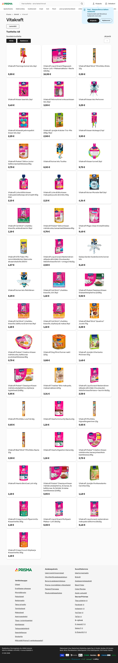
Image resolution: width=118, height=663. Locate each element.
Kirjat (41, 9)
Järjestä (107, 36)
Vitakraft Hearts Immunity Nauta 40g (58, 419)
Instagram (80, 608)
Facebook (79, 604)
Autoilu (113, 9)
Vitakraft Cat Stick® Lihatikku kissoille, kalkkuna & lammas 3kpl (22, 322)
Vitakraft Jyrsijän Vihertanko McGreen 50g (91, 353)
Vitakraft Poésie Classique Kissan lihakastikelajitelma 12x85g (92, 291)
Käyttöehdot (19, 624)
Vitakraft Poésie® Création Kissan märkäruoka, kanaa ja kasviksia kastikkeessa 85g (92, 452)
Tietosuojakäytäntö (22, 628)
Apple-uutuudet (81, 593)
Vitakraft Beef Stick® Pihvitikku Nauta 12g (23, 451)
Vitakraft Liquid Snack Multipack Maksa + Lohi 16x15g (57, 520)
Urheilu (80, 9)
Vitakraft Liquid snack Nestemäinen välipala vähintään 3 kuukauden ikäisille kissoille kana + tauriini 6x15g (94, 388)
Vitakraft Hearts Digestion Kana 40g (58, 450)
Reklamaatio (19, 600)
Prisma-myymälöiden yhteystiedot (58, 585)
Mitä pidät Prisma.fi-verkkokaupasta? (29, 640)
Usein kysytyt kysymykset (54, 573)
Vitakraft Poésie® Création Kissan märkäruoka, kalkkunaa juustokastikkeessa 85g (22, 354)
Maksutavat (19, 612)
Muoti (54, 9)
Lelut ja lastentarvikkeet (67, 9)
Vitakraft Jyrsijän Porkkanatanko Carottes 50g (92, 485)
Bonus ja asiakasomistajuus (55, 581)
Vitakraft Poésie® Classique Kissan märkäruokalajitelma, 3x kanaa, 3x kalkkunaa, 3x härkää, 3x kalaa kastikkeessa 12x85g (57, 487)
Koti (47, 9)
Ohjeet (17, 584)
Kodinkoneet (32, 9)
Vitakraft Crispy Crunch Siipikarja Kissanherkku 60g (22, 551)
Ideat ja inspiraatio (82, 573)
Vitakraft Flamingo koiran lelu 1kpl (22, 66)
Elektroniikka (20, 9)
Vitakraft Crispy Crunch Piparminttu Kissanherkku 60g (23, 520)
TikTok (78, 616)
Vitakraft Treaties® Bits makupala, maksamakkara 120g (57, 387)
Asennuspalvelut (21, 616)
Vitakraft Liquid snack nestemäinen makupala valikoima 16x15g (93, 520)
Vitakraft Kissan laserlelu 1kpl (20, 99)
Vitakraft (25, 14)
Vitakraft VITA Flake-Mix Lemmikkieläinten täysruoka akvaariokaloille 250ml (20, 259)
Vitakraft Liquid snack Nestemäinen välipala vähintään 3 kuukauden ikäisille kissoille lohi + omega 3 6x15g (59, 259)
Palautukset (19, 596)
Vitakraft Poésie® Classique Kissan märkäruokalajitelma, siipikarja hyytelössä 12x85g (22, 388)
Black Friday (79, 585)
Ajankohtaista (8, 9)
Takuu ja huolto (20, 604)
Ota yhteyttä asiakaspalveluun (56, 577)
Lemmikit (12, 26)
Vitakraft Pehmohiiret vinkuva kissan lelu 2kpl (58, 101)
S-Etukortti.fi (81, 632)
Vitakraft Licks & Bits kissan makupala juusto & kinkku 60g (56, 194)
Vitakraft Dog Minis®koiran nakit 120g (56, 353)
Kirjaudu (93, 20)
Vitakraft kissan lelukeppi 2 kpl (91, 130)
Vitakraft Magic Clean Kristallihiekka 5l (94, 227)
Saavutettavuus (20, 632)
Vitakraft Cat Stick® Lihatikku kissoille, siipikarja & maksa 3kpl (56, 322)
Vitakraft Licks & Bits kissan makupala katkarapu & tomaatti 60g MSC (23, 195)
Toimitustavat (20, 608)
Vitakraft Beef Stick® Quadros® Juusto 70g (91, 322)
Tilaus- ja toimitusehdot (23, 620)
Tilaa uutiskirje (81, 600)
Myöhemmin (106, 20)
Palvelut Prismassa (52, 589)
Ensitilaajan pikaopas (23, 588)
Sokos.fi (79, 628)
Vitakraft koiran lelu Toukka (54, 161)
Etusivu (8, 14)
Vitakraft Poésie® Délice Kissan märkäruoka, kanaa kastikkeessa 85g (58, 227)
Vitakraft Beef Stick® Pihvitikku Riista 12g (94, 67)
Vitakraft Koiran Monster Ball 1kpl (93, 192)
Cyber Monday (80, 589)
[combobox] (49, 3)
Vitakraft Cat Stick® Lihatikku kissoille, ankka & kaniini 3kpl (20, 227)
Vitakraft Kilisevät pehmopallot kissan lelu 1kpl (21, 132)
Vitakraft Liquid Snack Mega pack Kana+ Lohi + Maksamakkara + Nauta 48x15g (58, 68)
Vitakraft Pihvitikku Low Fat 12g (21, 419)
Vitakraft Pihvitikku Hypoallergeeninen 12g (88, 420)
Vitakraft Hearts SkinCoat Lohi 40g (22, 483)
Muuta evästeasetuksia (53, 593)
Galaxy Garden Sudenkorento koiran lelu (94, 258)
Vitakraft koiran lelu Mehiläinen (21, 290)
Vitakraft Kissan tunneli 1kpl (90, 161)
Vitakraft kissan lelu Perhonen (91, 99)
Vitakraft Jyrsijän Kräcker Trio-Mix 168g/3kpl (57, 132)
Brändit (16, 14)
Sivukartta (19, 636)
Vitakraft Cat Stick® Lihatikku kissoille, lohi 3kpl (55, 291)
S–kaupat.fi (80, 624)
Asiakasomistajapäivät (83, 581)
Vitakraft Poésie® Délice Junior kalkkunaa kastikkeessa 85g (21, 163)
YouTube (79, 612)
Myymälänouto (20, 592)
